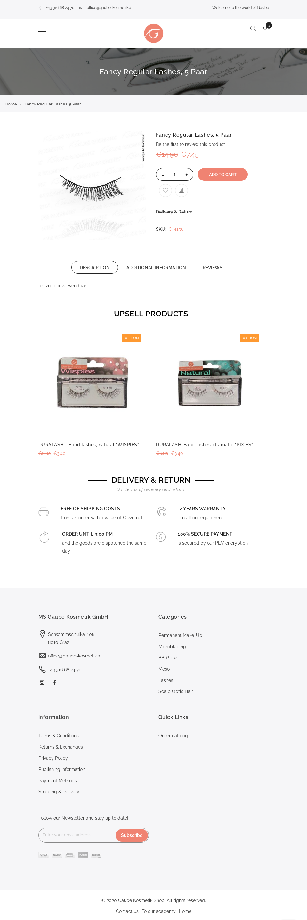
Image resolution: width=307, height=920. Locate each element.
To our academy (159, 911)
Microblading (172, 646)
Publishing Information (61, 769)
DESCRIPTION (95, 267)
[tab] (94, 267)
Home (11, 104)
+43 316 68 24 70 (56, 7)
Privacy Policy (53, 758)
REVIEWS (212, 267)
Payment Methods (57, 780)
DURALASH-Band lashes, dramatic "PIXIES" (204, 444)
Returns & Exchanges (60, 746)
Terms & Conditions (58, 735)
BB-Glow (167, 657)
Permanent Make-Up (180, 635)
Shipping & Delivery (58, 791)
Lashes (165, 680)
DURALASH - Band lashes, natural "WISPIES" (88, 444)
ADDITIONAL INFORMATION (156, 267)
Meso (164, 669)
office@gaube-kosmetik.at (106, 7)
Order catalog (173, 735)
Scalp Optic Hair (175, 691)
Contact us (127, 911)
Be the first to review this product (190, 144)
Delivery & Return (174, 211)
